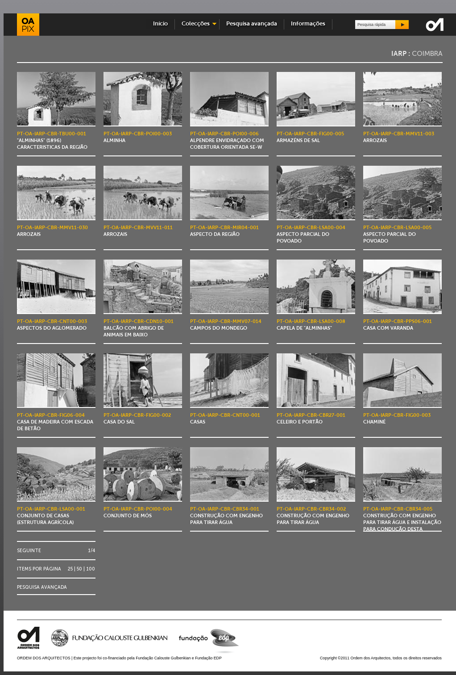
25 (70, 569)
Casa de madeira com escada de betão (55, 422)
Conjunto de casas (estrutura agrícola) (51, 516)
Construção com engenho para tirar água (226, 516)
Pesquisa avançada (251, 24)
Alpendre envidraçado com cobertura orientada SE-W (227, 141)
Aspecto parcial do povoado (311, 235)
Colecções (195, 24)
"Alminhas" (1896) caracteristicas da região (52, 141)
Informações (308, 24)
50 (79, 569)
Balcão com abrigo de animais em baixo (139, 328)
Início (160, 24)
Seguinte (29, 550)
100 (90, 569)
